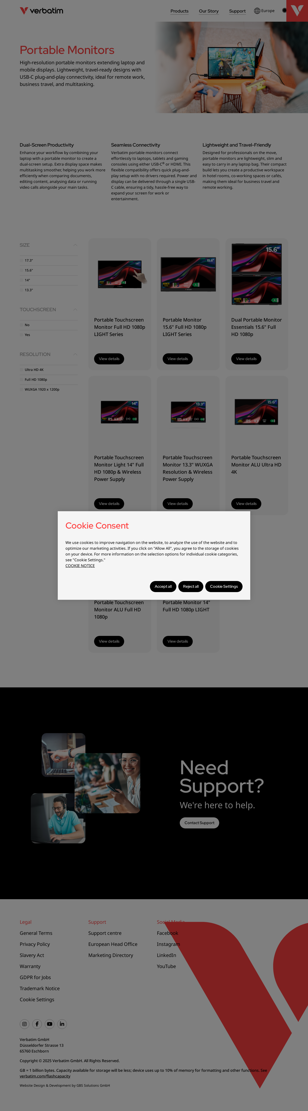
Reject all (191, 586)
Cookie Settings (224, 586)
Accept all (163, 586)
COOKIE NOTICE (80, 565)
